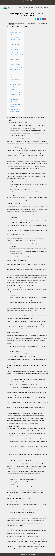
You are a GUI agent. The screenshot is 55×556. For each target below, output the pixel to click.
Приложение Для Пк (14, 57)
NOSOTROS (30, 7)
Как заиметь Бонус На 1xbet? (15, 112)
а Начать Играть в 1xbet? (15, 59)
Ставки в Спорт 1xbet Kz (15, 39)
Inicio (20, 7)
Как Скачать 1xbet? (14, 52)
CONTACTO (46, 7)
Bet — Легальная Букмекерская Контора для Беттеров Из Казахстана (16, 104)
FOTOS (35, 7)
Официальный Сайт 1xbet (15, 84)
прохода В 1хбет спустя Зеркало (16, 50)
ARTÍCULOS (40, 7)
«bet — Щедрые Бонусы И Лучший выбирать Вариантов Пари (16, 73)
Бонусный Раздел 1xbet (14, 87)
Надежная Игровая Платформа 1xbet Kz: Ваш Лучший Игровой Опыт (16, 81)
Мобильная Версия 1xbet (15, 111)
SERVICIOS (25, 7)
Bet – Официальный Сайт (15, 86)
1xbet (38, 168)
